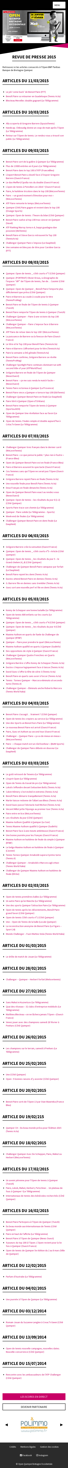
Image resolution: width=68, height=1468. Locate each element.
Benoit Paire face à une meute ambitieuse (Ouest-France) (35, 830)
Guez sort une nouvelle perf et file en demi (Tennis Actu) (34, 587)
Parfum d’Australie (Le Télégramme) (24, 1276)
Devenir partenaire (34, 1407)
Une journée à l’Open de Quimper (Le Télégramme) (31, 1299)
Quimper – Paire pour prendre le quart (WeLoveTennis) (33, 642)
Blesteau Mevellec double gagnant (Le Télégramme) (32, 100)
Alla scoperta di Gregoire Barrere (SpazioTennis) (30, 123)
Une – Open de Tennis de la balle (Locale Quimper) (31, 921)
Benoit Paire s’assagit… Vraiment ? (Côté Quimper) (31, 714)
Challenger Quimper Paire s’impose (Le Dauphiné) (31, 242)
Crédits (12, 1446)
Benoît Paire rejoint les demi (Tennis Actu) (27, 574)
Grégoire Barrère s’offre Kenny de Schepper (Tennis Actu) (35, 663)
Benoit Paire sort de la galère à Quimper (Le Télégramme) (35, 161)
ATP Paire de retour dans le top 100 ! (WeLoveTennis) (32, 332)
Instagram (42, 1455)
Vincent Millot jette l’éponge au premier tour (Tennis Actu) (35, 809)
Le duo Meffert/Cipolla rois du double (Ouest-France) (32, 182)
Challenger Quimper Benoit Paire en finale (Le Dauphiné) (34, 396)
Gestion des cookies (49, 1446)
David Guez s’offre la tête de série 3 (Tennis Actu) (30, 671)
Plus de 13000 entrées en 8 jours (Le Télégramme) (31, 166)
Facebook (26, 1455)
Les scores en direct (34, 1396)
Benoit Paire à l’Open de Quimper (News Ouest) (30, 1238)
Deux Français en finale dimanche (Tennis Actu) (29, 487)
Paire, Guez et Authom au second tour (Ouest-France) (33, 731)
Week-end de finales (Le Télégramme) (25, 516)
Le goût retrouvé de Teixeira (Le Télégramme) (29, 774)
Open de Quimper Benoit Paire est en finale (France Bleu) (34, 462)
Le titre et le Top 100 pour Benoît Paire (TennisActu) (31, 344)
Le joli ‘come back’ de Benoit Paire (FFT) (26, 91)
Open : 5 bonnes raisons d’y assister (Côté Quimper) (32, 1078)
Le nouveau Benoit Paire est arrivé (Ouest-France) (31, 727)
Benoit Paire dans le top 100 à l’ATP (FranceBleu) (30, 170)
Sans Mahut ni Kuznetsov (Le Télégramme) (27, 1002)
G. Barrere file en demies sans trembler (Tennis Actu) (32, 583)
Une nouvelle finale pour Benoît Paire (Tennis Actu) (31, 483)
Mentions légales (28, 1446)
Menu (59, 5)
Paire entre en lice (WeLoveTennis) (23, 813)
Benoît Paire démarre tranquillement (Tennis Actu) (31, 796)
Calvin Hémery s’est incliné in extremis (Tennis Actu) (32, 791)
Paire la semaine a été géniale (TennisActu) (27, 352)
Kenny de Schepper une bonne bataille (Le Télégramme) (34, 610)
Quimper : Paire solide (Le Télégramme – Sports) (30, 512)
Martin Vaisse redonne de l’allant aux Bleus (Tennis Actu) (34, 800)
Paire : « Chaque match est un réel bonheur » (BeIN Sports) (35, 743)
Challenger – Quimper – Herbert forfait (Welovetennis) (33, 979)
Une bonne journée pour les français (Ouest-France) (32, 835)
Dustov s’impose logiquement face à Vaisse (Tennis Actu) (35, 667)
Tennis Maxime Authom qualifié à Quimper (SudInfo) (31, 826)
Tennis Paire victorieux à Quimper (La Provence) (30, 388)
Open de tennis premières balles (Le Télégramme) (31, 896)
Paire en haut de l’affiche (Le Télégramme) (27, 1234)
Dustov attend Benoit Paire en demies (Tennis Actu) (32, 578)
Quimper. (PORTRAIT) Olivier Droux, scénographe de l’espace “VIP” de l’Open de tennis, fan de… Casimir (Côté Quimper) (35, 281)
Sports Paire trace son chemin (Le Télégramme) (30, 507)
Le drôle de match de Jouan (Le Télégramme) (28, 956)
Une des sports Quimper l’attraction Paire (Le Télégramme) (35, 905)
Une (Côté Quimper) (16, 1074)
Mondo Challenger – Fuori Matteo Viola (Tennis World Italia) (35, 933)
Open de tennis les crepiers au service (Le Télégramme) (34, 718)
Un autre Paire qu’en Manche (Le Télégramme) (29, 900)
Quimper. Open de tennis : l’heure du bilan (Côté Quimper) (35, 215)
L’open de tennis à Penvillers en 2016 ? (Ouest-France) (33, 186)
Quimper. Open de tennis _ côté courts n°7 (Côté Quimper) (35, 273)
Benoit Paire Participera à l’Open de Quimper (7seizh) (33, 1221)
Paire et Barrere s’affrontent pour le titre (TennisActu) (33, 348)
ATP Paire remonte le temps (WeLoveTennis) (28, 203)
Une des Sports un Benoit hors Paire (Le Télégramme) (33, 722)
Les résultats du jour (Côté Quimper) (24, 817)
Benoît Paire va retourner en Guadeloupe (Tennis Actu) (33, 96)
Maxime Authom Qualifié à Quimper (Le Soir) (28, 822)
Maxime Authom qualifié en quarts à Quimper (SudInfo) (33, 646)
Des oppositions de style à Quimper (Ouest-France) (32, 650)
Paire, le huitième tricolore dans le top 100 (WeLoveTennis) (35, 191)
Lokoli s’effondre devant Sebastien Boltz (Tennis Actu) (33, 787)
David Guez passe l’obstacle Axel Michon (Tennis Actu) (33, 804)
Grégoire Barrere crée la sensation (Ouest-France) (31, 546)
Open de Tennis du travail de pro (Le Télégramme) (31, 783)
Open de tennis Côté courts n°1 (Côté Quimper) (30, 917)
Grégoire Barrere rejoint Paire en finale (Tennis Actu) (32, 479)
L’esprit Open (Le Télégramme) (21, 778)
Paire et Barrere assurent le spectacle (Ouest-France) (33, 467)
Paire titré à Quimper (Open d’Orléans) (25, 401)
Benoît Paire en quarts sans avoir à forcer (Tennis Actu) (33, 676)
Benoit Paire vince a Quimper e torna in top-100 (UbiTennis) (35, 392)
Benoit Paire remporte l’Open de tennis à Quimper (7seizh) (35, 312)
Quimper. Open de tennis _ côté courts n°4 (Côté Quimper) (35, 622)
